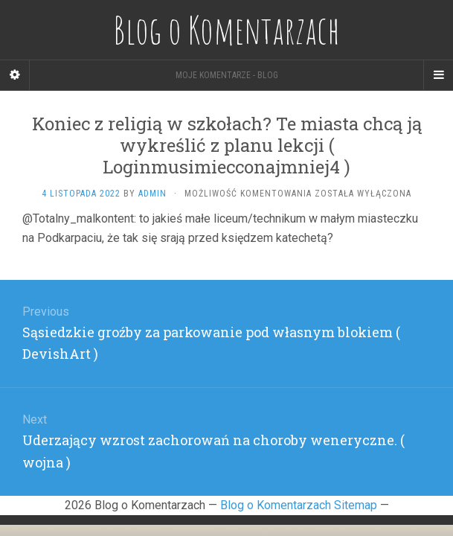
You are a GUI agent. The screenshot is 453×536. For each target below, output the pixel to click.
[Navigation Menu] (438, 75)
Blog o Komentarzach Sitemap (298, 505)
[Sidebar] (15, 75)
